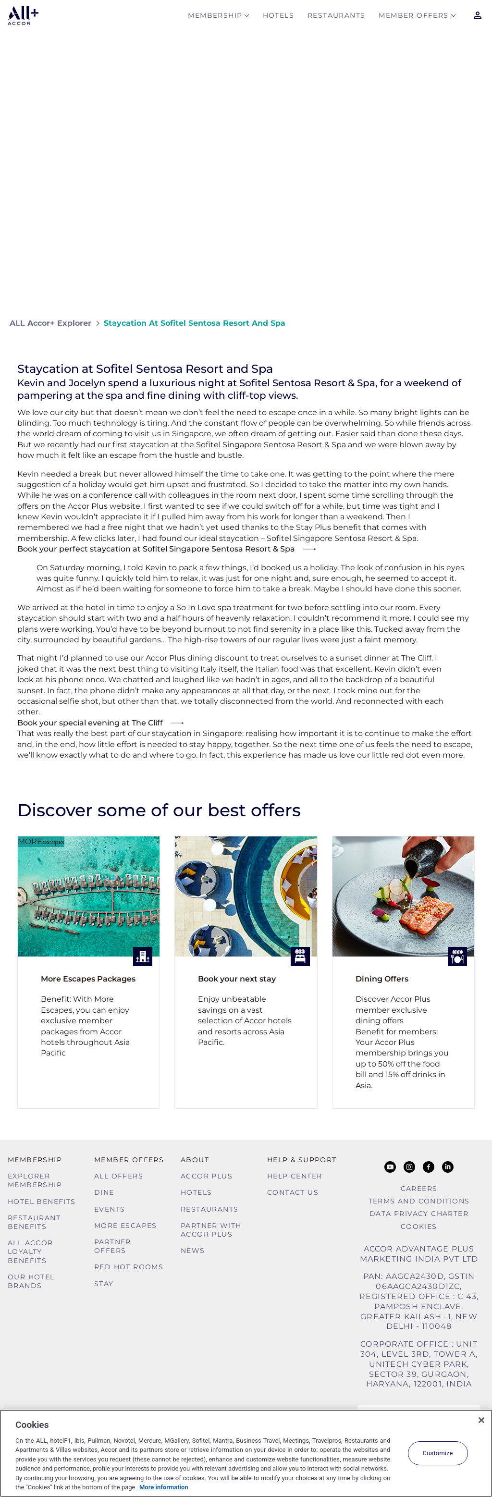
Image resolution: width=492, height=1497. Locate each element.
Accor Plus (207, 1176)
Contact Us (293, 1192)
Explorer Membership (35, 1180)
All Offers (118, 1176)
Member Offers (413, 17)
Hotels (278, 17)
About (195, 1159)
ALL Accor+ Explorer (50, 323)
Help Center (294, 1176)
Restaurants (336, 17)
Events (109, 1209)
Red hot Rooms (128, 1267)
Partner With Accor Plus (211, 1230)
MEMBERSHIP (215, 17)
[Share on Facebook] (473, 323)
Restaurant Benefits (34, 1222)
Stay (104, 1283)
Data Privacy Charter (418, 1213)
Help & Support (302, 1159)
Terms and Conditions (419, 1201)
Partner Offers (112, 1246)
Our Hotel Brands (31, 1281)
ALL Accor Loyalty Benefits (30, 1251)
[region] (246, 1453)
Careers (419, 1188)
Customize (438, 1453)
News (193, 1250)
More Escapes (125, 1225)
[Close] (481, 1420)
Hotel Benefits (42, 1201)
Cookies (419, 1226)
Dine (104, 1192)
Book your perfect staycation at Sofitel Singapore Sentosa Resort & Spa (156, 548)
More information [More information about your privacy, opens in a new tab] (163, 1487)
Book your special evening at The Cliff (90, 722)
